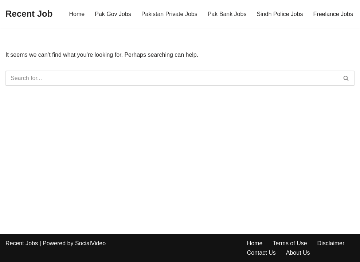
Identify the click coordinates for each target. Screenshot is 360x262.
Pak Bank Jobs (227, 14)
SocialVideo (90, 243)
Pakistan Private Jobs (169, 14)
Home (77, 14)
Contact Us (261, 253)
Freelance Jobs (333, 14)
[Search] (171, 78)
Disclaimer (331, 243)
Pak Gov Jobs (113, 14)
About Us (298, 253)
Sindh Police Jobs (280, 14)
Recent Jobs (21, 243)
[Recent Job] (28, 14)
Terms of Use (290, 243)
